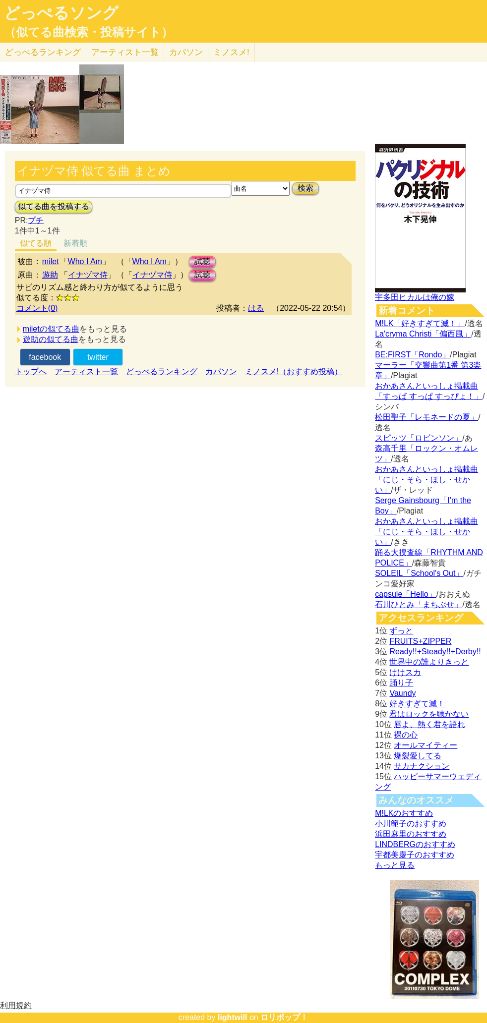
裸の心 (406, 735)
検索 (305, 188)
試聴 (202, 261)
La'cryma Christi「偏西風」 (423, 334)
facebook (45, 357)
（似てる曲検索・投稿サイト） (88, 32)
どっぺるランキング (161, 371)
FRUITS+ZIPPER (420, 641)
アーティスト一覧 (86, 371)
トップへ (31, 371)
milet (50, 261)
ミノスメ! (231, 52)
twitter (98, 357)
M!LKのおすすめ (404, 813)
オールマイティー (425, 745)
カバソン (186, 52)
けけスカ (405, 672)
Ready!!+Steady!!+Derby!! (435, 651)
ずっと (401, 630)
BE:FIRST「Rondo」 (412, 354)
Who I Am (85, 261)
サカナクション (421, 766)
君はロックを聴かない (429, 714)
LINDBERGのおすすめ (415, 844)
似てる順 (36, 243)
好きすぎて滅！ (417, 703)
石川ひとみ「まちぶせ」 (418, 604)
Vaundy (402, 693)
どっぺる (43, 52)
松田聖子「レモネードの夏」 (426, 417)
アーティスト (125, 52)
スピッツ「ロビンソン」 (418, 438)
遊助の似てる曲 (50, 339)
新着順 (75, 243)
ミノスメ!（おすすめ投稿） (293, 371)
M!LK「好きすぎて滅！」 (420, 323)
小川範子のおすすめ (410, 823)
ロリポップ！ (284, 1017)
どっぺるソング (61, 13)
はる (256, 308)
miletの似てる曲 (51, 329)
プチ (36, 220)
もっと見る (395, 865)
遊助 (50, 275)
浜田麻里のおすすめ (410, 834)
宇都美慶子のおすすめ (414, 855)
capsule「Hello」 (405, 594)
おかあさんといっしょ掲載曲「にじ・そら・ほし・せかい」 (426, 479)
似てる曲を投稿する (53, 206)
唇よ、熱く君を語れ (429, 724)
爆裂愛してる (417, 755)
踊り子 (401, 683)
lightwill (232, 1017)
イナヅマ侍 (88, 275)
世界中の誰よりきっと (429, 662)
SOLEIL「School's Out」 (419, 573)
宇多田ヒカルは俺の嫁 (414, 297)
